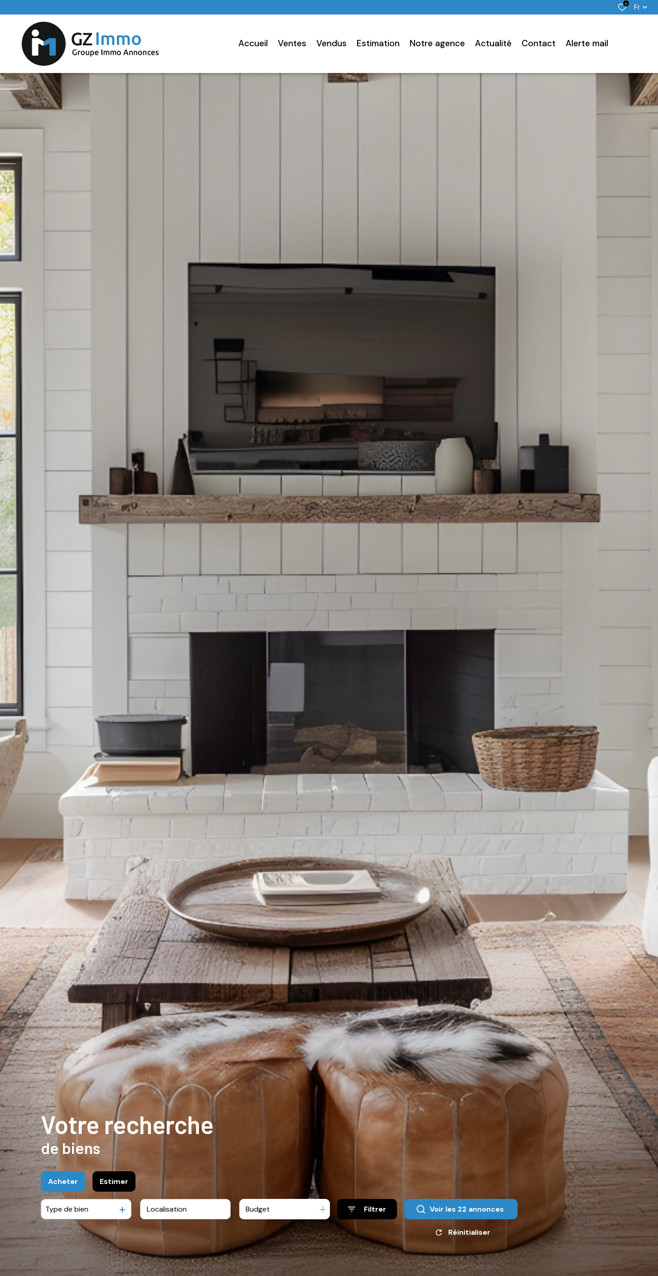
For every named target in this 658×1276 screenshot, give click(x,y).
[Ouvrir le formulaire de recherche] (367, 1210)
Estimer (114, 1182)
